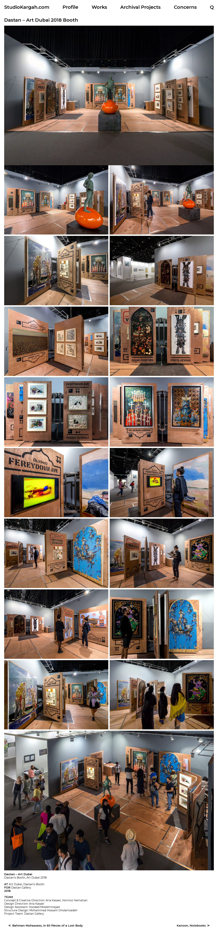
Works (99, 7)
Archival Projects (140, 7)
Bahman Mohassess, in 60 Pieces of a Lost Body (47, 928)
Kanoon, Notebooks (191, 928)
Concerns (185, 7)
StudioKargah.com (26, 7)
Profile (70, 7)
